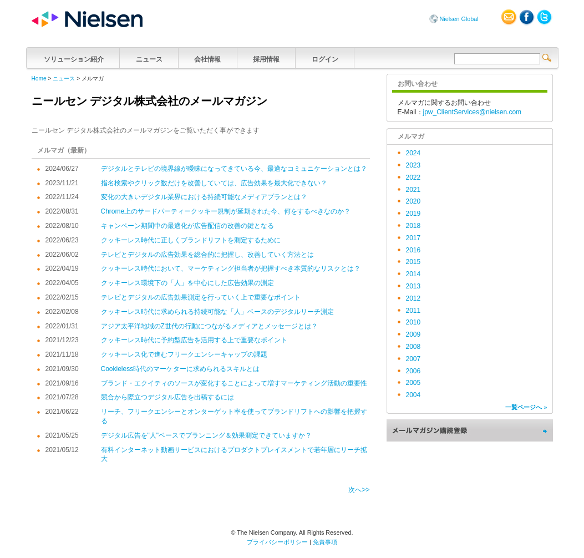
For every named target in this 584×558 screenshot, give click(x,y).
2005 (413, 383)
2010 (413, 322)
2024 (413, 153)
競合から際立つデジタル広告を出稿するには (167, 397)
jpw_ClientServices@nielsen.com (472, 112)
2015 (413, 262)
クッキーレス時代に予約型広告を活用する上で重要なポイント (194, 340)
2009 (413, 334)
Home (39, 78)
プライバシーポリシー (277, 542)
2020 (413, 201)
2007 (413, 359)
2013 (413, 286)
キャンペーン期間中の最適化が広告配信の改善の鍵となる (187, 226)
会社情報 (207, 58)
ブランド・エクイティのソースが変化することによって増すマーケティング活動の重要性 (234, 383)
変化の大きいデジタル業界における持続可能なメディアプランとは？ (204, 197)
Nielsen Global (459, 19)
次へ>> (358, 490)
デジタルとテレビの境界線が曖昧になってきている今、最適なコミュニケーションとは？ (234, 169)
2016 (413, 250)
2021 (413, 190)
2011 (413, 310)
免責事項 (325, 542)
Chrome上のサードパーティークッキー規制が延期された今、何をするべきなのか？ (226, 211)
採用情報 (266, 58)
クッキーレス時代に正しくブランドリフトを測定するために (191, 240)
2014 (413, 274)
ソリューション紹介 (74, 58)
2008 (413, 347)
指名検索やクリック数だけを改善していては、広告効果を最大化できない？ (214, 183)
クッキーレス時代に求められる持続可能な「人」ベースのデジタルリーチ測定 (217, 312)
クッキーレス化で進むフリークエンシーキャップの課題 (184, 354)
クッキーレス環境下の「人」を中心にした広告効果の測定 (187, 283)
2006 (413, 371)
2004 (413, 395)
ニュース (149, 58)
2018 (413, 226)
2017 (413, 238)
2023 (413, 165)
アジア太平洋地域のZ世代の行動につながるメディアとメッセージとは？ (209, 326)
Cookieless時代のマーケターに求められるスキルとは (180, 369)
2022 (413, 177)
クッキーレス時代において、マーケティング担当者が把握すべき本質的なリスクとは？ (230, 268)
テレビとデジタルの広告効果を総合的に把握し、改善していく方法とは (207, 254)
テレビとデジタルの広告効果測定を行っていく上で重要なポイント (201, 297)
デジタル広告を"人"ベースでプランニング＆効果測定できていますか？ (206, 435)
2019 (413, 213)
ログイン (325, 58)
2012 (413, 298)
